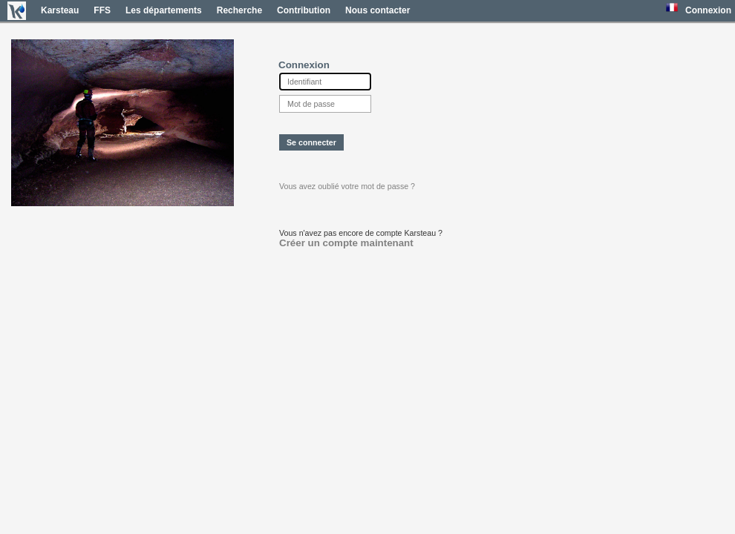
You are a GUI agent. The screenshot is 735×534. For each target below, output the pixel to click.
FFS (102, 10)
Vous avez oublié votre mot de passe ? (347, 186)
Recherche (239, 10)
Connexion (708, 10)
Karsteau (60, 10)
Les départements (163, 10)
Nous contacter (377, 10)
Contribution (303, 10)
